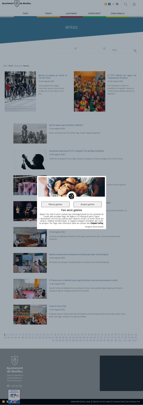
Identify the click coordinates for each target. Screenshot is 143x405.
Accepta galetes (87, 204)
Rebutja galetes (55, 204)
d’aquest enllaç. (97, 223)
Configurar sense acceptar (94, 226)
